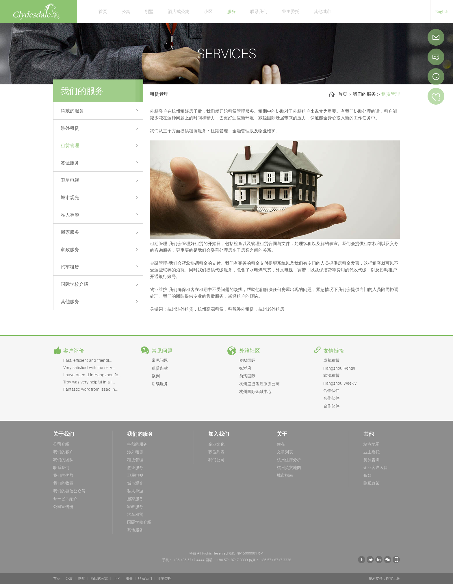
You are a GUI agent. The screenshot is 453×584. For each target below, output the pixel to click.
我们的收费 (63, 483)
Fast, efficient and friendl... (87, 360)
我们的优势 (63, 475)
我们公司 (216, 459)
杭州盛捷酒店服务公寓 (259, 383)
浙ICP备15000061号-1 (246, 553)
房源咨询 (371, 459)
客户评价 (73, 351)
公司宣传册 (63, 506)
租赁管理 (70, 145)
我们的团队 (63, 459)
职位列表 (216, 451)
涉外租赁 (70, 128)
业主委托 (290, 11)
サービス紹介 (65, 498)
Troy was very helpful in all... (89, 381)
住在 (281, 444)
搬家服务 (70, 232)
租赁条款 (160, 368)
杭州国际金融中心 (255, 391)
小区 (208, 11)
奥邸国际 (247, 360)
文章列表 (285, 451)
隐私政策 (371, 483)
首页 (103, 11)
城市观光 (70, 197)
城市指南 (285, 475)
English (441, 11)
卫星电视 (70, 180)
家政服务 (70, 249)
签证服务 (70, 163)
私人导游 (70, 215)
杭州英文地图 (289, 467)
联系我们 (259, 11)
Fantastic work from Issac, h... (90, 389)
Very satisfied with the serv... (89, 367)
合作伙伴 (331, 390)
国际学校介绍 (74, 284)
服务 (231, 11)
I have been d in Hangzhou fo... (92, 374)
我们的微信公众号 (69, 490)
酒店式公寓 (179, 11)
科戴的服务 (72, 111)
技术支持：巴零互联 (384, 578)
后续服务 (160, 383)
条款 (367, 475)
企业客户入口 (375, 467)
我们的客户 (63, 451)
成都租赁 (331, 360)
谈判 (156, 375)
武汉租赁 (331, 375)
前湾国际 (247, 375)
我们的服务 (364, 94)
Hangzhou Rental (339, 368)
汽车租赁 (70, 267)
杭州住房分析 (289, 459)
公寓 (126, 11)
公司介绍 (61, 444)
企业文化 (216, 444)
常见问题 (162, 351)
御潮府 (245, 368)
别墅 (149, 11)
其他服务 (70, 301)
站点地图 (371, 444)
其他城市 (322, 11)
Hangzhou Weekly (340, 383)
